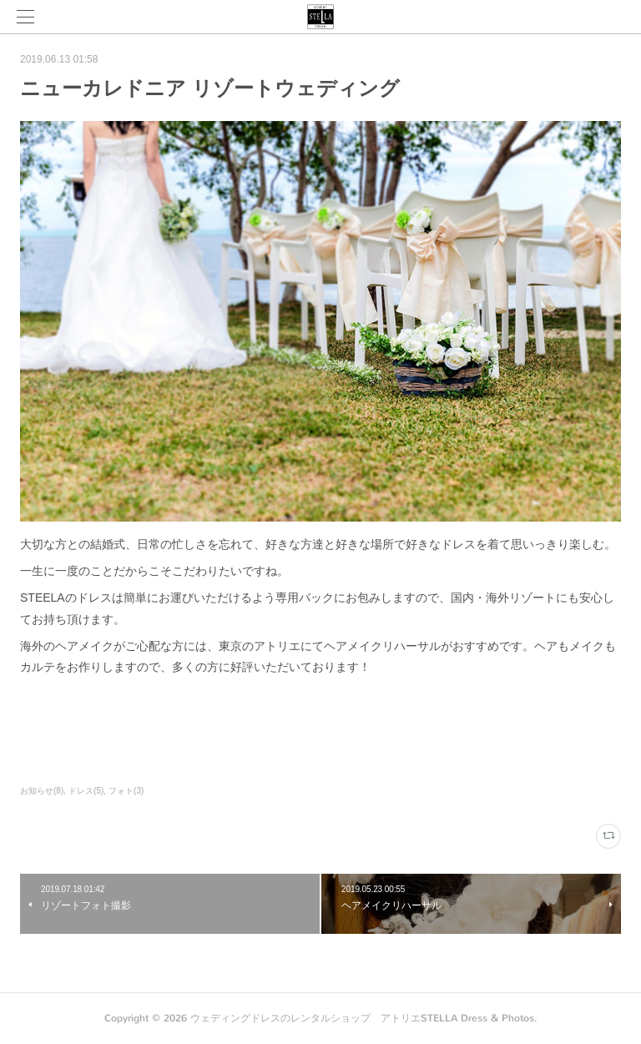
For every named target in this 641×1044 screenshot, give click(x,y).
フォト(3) (126, 790)
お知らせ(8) (41, 790)
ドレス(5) (85, 790)
